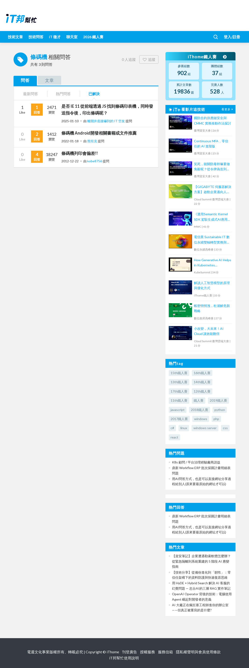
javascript (178, 410)
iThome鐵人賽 (207, 56)
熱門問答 (63, 93)
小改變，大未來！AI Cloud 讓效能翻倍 (209, 331)
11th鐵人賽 (179, 400)
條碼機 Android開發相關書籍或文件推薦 (99, 133)
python (219, 410)
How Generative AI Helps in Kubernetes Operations (212, 263)
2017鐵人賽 (179, 419)
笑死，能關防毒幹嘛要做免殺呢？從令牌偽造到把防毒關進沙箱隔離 (212, 167)
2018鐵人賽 (199, 410)
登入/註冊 (232, 37)
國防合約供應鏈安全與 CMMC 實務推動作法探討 (212, 120)
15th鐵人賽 (179, 373)
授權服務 (147, 652)
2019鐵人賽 (218, 400)
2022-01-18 (70, 141)
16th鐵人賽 (202, 373)
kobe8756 (95, 161)
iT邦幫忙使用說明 (124, 658)
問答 (25, 80)
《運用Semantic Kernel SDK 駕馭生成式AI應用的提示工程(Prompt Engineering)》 (212, 217)
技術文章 (15, 37)
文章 (49, 80)
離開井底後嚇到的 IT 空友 (106, 121)
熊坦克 (92, 141)
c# (172, 428)
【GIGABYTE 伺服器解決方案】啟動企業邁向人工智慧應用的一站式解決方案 (212, 190)
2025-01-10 (70, 121)
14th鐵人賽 (202, 382)
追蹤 (149, 59)
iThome (113, 652)
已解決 (94, 93)
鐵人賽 (198, 400)
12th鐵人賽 (202, 391)
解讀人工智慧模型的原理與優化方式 (212, 285)
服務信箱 (165, 652)
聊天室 (71, 37)
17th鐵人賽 (179, 391)
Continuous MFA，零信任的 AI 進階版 (211, 143)
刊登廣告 (129, 652)
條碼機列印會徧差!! (79, 153)
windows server (205, 428)
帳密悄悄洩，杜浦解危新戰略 (212, 308)
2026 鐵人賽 (93, 37)
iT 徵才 (55, 37)
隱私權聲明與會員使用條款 (198, 652)
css (225, 428)
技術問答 (35, 37)
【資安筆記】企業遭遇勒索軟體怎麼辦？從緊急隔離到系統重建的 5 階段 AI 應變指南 (201, 561)
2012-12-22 (70, 161)
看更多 (227, 109)
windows (200, 419)
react (174, 437)
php (216, 419)
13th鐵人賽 (179, 382)
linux (183, 428)
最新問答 (30, 93)
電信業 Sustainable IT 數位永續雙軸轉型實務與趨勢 (212, 240)
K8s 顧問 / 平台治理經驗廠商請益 (196, 462)
